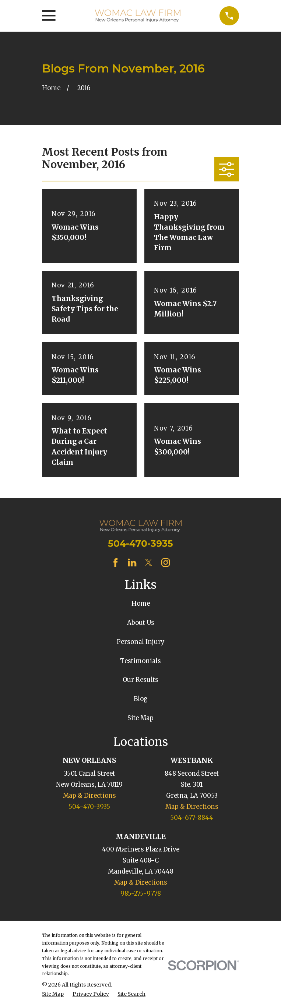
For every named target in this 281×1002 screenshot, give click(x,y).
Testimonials (140, 661)
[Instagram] (165, 562)
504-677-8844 (191, 818)
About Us (140, 623)
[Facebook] (115, 562)
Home (140, 604)
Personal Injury (141, 642)
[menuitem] (53, 994)
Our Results (140, 680)
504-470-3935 (140, 543)
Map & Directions (89, 796)
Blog (141, 699)
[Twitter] (148, 562)
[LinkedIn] (132, 562)
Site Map (140, 718)
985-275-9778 (140, 893)
